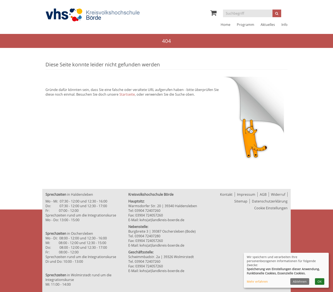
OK (319, 281)
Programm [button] (245, 24)
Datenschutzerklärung (270, 201)
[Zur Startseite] (92, 14)
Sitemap (240, 201)
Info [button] (284, 24)
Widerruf (278, 194)
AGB (263, 194)
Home (225, 24)
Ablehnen (300, 281)
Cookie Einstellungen (271, 208)
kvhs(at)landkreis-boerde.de (162, 220)
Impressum (246, 194)
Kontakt (226, 194)
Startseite (127, 94)
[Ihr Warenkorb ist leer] (213, 14)
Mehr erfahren (257, 281)
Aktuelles (268, 24)
